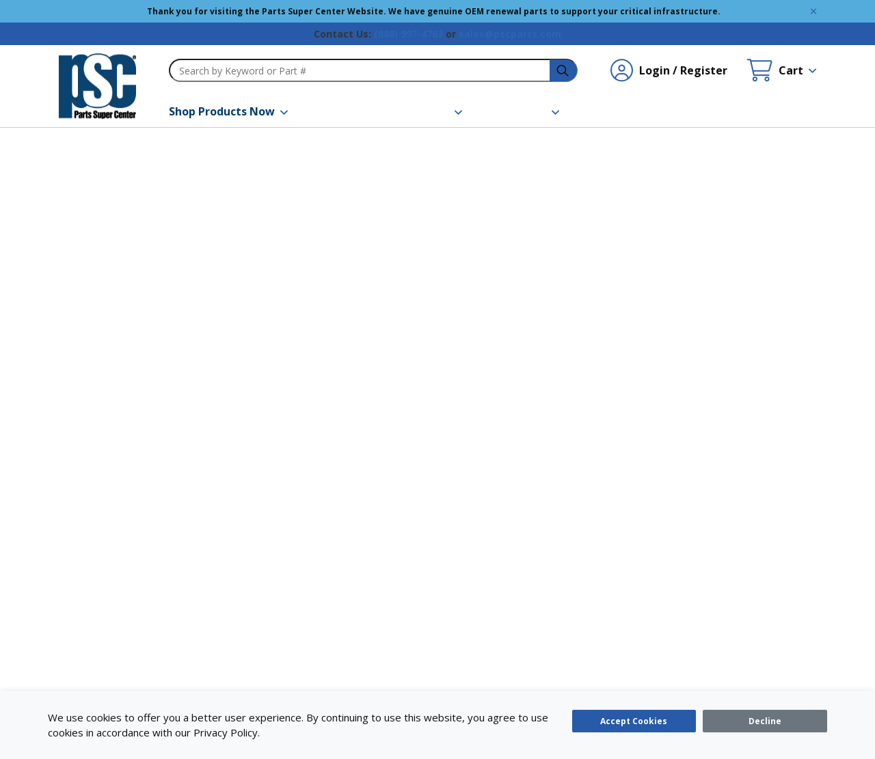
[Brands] (341, 111)
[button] (228, 111)
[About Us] (527, 111)
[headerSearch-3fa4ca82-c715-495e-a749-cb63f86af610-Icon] (564, 70)
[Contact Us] (623, 111)
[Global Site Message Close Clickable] (813, 11)
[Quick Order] (721, 111)
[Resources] (428, 111)
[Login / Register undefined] (668, 70)
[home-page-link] (97, 86)
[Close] (765, 721)
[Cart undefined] (781, 70)
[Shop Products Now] (228, 111)
